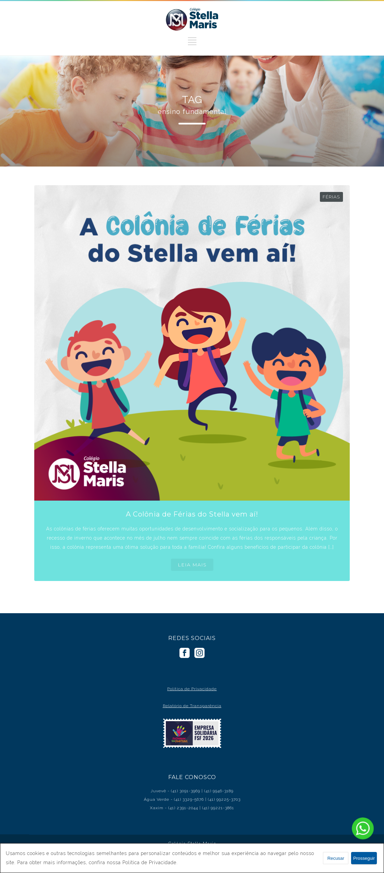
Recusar (335, 858)
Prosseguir (364, 858)
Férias (331, 196)
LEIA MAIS (192, 565)
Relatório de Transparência (192, 705)
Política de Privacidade (192, 688)
